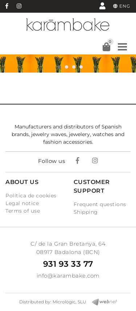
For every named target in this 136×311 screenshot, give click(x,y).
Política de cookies (31, 195)
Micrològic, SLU (69, 301)
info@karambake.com (68, 275)
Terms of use (22, 211)
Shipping (86, 212)
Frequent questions (100, 204)
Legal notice (22, 203)
